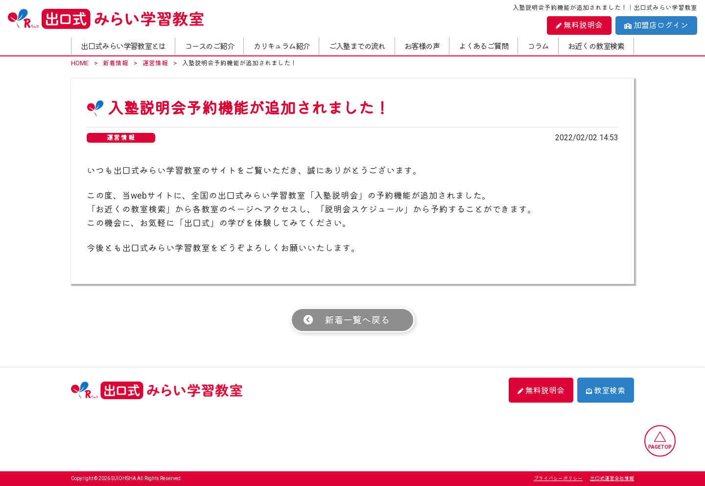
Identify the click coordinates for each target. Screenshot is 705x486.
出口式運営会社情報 (612, 478)
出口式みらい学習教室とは (123, 46)
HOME (80, 63)
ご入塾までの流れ (357, 46)
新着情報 (115, 63)
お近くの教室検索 (596, 46)
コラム (537, 46)
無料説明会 (579, 25)
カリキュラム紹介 (281, 46)
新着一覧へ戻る (357, 320)
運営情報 (155, 63)
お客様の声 (422, 46)
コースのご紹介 (209, 46)
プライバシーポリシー (558, 478)
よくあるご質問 (483, 46)
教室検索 (605, 390)
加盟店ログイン (656, 25)
